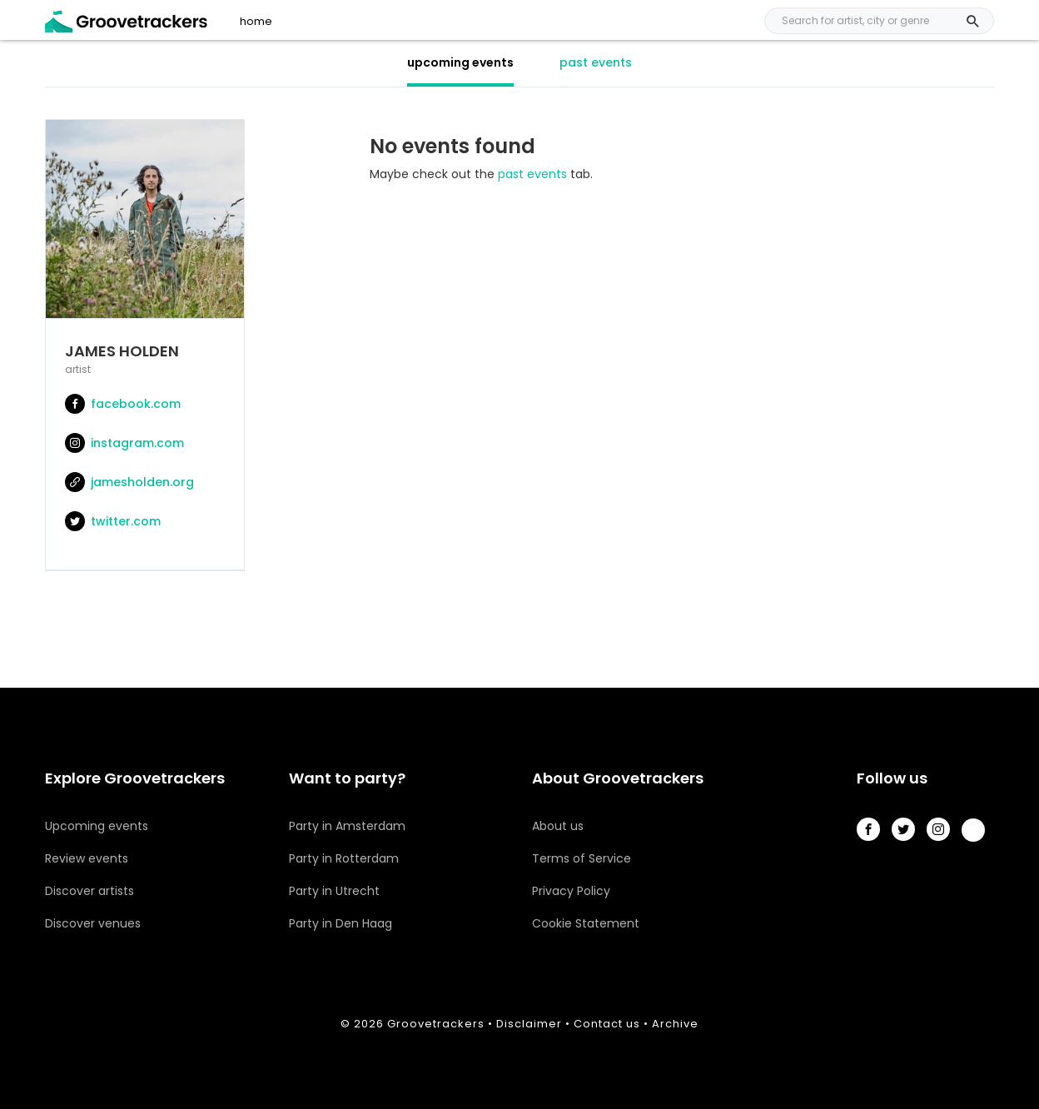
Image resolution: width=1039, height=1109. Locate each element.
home (256, 21)
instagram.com (124, 443)
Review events (86, 858)
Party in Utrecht (334, 891)
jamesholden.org (129, 482)
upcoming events (460, 62)
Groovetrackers (436, 1024)
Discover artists (89, 891)
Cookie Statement (585, 923)
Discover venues (93, 923)
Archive (675, 1024)
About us (558, 826)
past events (595, 62)
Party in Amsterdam (347, 826)
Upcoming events (96, 826)
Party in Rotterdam (344, 858)
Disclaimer (529, 1024)
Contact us (607, 1024)
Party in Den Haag (340, 923)
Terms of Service (581, 858)
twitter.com (113, 521)
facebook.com (123, 404)
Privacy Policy (571, 891)
